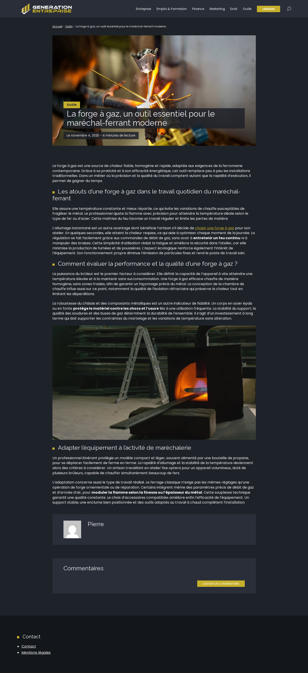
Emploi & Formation (172, 9)
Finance (198, 9)
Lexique (268, 9)
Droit (233, 9)
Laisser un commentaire (221, 584)
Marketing (217, 9)
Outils (247, 9)
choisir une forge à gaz (214, 228)
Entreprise (143, 9)
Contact (28, 646)
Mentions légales (36, 652)
